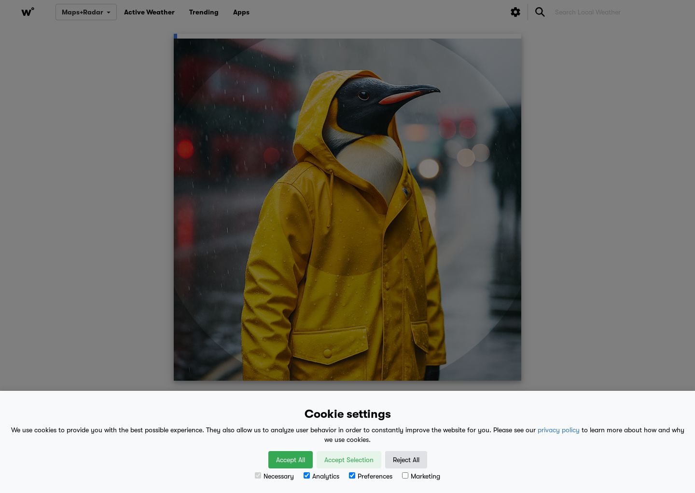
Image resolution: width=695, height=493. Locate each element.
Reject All (406, 460)
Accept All (290, 460)
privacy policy (559, 430)
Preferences (370, 476)
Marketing (421, 476)
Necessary (274, 476)
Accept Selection (349, 460)
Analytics (321, 476)
